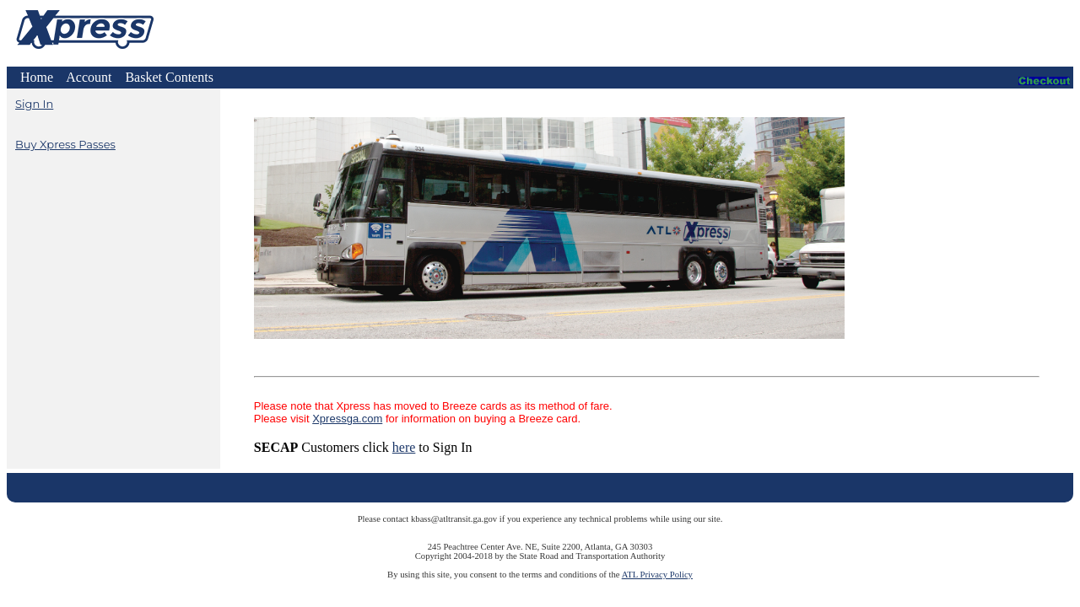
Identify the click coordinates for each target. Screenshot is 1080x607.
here (404, 447)
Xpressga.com (347, 418)
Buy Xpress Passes (65, 144)
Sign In (34, 103)
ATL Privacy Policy (657, 574)
